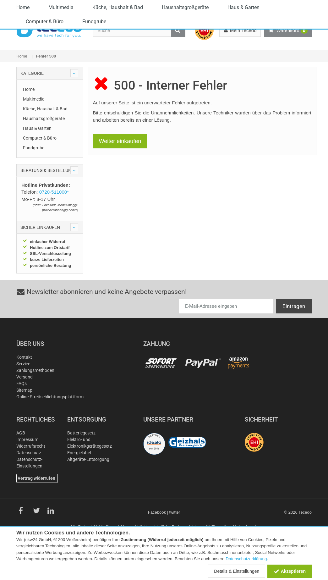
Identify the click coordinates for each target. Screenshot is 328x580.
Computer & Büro (44, 72)
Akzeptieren (289, 571)
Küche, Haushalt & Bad (117, 58)
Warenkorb (288, 30)
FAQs (21, 413)
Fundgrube (94, 72)
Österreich (293, 5)
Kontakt (24, 386)
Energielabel (79, 482)
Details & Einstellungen (236, 571)
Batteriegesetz (81, 462)
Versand (24, 406)
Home (23, 58)
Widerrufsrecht (30, 475)
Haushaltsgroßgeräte (185, 58)
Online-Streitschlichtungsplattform (50, 426)
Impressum (27, 469)
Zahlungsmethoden (35, 399)
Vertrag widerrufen (36, 507)
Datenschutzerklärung (246, 558)
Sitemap (24, 419)
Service (23, 393)
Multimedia (61, 58)
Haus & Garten (243, 58)
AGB (20, 462)
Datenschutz (28, 482)
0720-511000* (158, 4)
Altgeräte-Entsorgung (88, 488)
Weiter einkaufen (120, 171)
